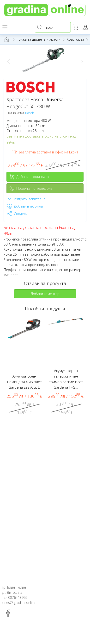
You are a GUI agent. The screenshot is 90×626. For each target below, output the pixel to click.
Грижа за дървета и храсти (38, 39)
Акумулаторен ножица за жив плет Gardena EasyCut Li (24, 382)
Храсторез (75, 39)
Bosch (29, 113)
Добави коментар (45, 293)
